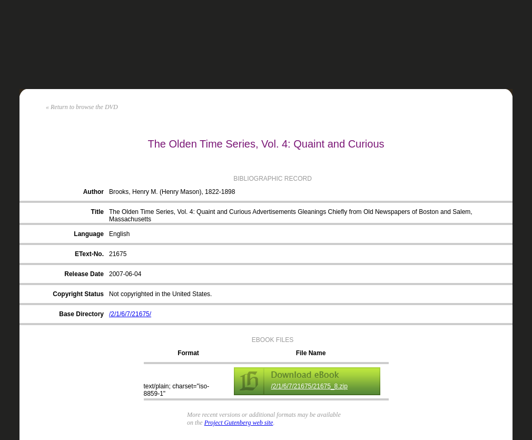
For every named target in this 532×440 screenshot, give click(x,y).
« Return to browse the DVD (82, 107)
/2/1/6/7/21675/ (130, 314)
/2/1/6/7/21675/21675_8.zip (309, 386)
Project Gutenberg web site (238, 422)
